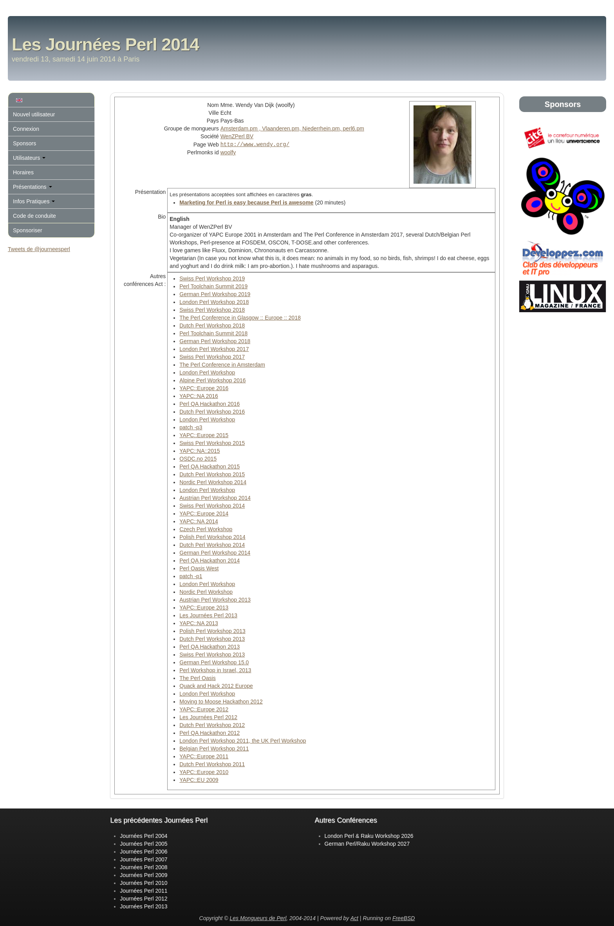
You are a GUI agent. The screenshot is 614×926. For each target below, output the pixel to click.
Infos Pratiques (34, 201)
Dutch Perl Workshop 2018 (212, 325)
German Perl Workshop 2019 (214, 294)
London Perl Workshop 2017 (214, 349)
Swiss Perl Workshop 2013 (212, 654)
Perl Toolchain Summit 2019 (213, 286)
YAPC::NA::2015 (199, 451)
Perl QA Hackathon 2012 (209, 733)
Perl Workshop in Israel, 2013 (215, 670)
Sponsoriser (27, 230)
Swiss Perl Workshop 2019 (212, 278)
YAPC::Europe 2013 (203, 607)
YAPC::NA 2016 (198, 396)
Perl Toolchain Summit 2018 (213, 333)
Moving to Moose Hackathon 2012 (220, 701)
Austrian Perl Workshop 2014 (215, 498)
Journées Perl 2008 (143, 867)
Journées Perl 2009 (143, 875)
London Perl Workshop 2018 (214, 302)
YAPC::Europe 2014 (203, 513)
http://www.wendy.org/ (254, 144)
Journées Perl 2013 (143, 906)
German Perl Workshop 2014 (214, 553)
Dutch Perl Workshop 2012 (212, 725)
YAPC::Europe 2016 (203, 388)
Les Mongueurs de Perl (258, 918)
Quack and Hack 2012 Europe (216, 686)
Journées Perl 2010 (143, 883)
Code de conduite (34, 216)
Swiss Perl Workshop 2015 (212, 443)
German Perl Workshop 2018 (214, 341)
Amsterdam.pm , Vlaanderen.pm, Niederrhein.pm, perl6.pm (292, 128)
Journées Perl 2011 (143, 891)
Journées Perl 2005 (143, 844)
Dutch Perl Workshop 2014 (212, 545)
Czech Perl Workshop (205, 529)
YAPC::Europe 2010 (203, 772)
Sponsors (24, 143)
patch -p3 (190, 427)
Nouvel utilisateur (34, 114)
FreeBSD (403, 918)
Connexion (26, 129)
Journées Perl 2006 (143, 851)
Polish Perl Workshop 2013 (212, 631)
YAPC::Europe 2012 (203, 709)
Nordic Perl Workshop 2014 (212, 482)
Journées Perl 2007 (143, 859)
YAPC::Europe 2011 (203, 756)
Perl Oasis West (199, 568)
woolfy (228, 152)
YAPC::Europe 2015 (203, 435)
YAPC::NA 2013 (198, 623)
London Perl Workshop (207, 372)
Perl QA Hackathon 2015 (209, 466)
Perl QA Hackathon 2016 (209, 404)
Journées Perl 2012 (143, 898)
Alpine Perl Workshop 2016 (212, 380)
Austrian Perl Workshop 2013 (215, 600)
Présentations (32, 187)
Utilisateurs (29, 158)
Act (354, 918)
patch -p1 (190, 576)
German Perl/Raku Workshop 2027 (367, 844)
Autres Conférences (346, 820)
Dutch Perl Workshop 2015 (212, 474)
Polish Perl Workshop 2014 (212, 537)
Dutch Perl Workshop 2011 (212, 764)
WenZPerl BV (237, 136)
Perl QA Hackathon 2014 (209, 560)
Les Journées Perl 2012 (208, 717)
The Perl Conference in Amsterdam (222, 365)
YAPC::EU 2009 (198, 780)
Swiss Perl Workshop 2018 (212, 310)
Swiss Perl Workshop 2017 (212, 357)
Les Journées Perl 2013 (208, 615)
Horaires (23, 172)
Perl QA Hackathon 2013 (209, 647)
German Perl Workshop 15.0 (214, 662)
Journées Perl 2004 (143, 836)
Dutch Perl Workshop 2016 (212, 412)
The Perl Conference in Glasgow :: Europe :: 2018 (240, 318)
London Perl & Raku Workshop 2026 (369, 836)
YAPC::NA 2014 (198, 521)
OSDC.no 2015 (198, 459)
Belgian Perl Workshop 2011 (214, 748)
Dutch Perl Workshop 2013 (212, 639)
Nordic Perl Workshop (206, 592)
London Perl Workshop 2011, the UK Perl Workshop (242, 741)
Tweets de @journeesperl (39, 249)
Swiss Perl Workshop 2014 (212, 506)
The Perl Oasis (197, 678)
